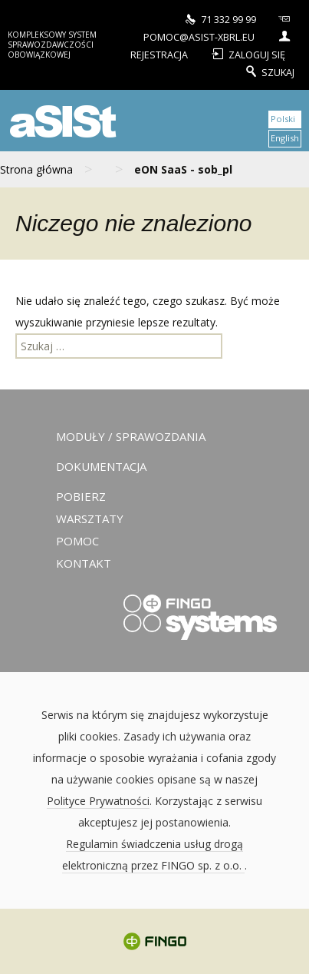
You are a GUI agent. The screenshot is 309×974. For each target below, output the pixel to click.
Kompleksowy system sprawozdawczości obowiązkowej (52, 44)
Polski (283, 118)
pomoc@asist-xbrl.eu (218, 27)
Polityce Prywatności (98, 800)
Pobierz (81, 496)
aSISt (60, 120)
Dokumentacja (101, 466)
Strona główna (36, 169)
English (285, 138)
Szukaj (268, 70)
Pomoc (77, 540)
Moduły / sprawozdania (130, 436)
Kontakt (83, 563)
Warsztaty (89, 518)
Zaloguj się (246, 53)
